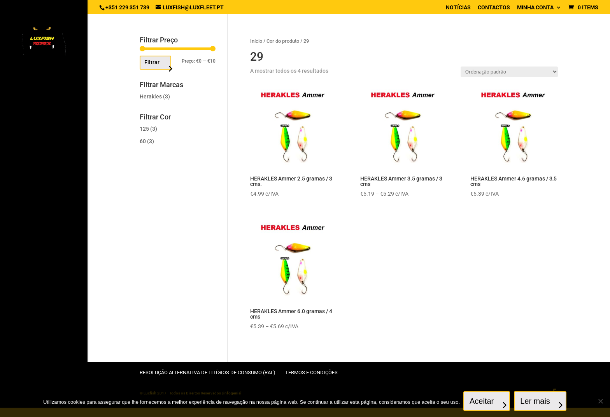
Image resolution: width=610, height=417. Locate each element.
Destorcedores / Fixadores (37, 263)
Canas (24, 186)
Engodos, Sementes (40, 279)
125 (144, 129)
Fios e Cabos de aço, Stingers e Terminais (43, 227)
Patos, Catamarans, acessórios (41, 323)
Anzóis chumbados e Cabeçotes (41, 102)
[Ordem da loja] (509, 72)
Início (256, 41)
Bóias (23, 211)
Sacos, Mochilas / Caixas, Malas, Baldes (44, 342)
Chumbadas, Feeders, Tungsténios (42, 245)
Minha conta (535, 8)
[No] (600, 401)
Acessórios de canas (42, 155)
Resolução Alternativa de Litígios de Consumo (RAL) (207, 372)
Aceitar (482, 401)
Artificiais (29, 87)
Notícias (458, 8)
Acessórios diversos (42, 142)
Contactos (494, 8)
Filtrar (152, 62)
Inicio (23, 74)
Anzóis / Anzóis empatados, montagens (35, 123)
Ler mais (535, 401)
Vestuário (29, 358)
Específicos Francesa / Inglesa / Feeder (43, 170)
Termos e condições (311, 372)
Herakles (151, 96)
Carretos (28, 198)
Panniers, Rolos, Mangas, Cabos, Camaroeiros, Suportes (37, 300)
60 (143, 141)
